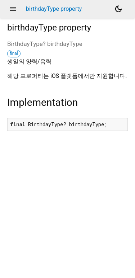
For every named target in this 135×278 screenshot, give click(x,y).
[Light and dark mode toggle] (118, 9)
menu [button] (13, 9)
